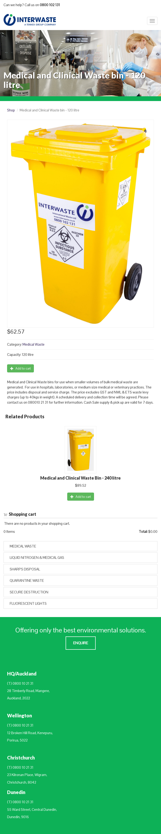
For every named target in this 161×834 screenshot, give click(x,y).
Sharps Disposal (25, 569)
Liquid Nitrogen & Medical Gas (37, 557)
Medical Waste (33, 344)
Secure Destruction (29, 592)
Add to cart (20, 368)
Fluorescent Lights (28, 603)
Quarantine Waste (27, 580)
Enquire (80, 642)
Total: (143, 531)
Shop (11, 110)
